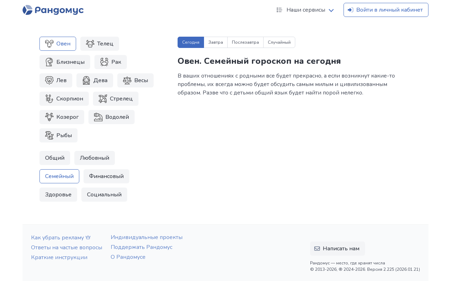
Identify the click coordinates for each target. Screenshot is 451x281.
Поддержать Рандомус (141, 247)
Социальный (104, 194)
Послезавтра (245, 42)
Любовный (94, 158)
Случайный (279, 42)
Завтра (215, 42)
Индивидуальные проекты (147, 237)
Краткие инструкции (59, 257)
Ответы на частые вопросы (66, 247)
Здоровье (58, 194)
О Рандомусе (128, 257)
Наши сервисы (300, 10)
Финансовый (106, 176)
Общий (54, 158)
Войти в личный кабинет (384, 10)
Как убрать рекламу (61, 238)
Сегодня (190, 42)
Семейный (59, 176)
